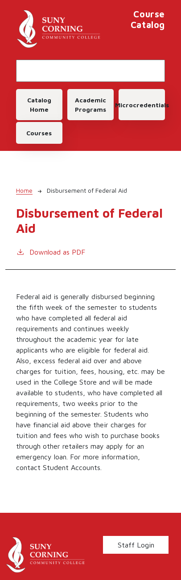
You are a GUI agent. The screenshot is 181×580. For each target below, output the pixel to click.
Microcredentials (142, 105)
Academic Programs (90, 104)
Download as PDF (50, 251)
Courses (39, 133)
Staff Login (136, 545)
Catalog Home (39, 104)
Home (24, 190)
